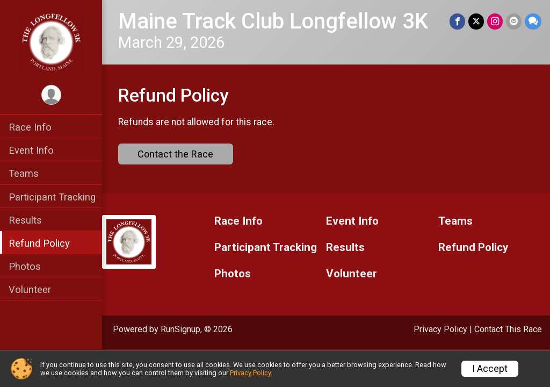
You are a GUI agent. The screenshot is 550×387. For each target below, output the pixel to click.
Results (25, 220)
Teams (24, 173)
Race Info (30, 127)
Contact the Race (175, 154)
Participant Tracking (52, 197)
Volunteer (30, 289)
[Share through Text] (533, 21)
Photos (25, 266)
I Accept (490, 368)
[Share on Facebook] (457, 21)
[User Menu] (51, 95)
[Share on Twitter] (476, 21)
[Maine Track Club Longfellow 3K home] (51, 41)
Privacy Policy (440, 329)
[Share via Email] (514, 21)
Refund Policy (39, 243)
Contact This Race (508, 329)
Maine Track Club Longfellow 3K (273, 21)
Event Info (31, 150)
